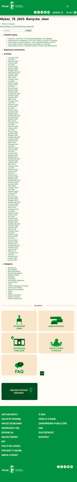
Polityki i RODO (11, 445)
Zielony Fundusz (14, 297)
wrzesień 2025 (13, 74)
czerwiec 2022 (13, 144)
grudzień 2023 (13, 112)
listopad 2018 (13, 222)
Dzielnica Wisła (13, 275)
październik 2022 (14, 137)
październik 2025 (14, 72)
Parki (10, 284)
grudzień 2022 (13, 133)
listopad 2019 (13, 200)
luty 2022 (11, 151)
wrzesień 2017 (13, 247)
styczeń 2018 (12, 240)
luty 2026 (11, 65)
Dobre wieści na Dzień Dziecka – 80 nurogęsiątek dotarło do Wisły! (32, 42)
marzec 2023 (12, 128)
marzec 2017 (12, 258)
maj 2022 (11, 146)
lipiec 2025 (12, 77)
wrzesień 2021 (13, 161)
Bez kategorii (12, 270)
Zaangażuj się (10, 427)
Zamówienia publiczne (52, 423)
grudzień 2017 (13, 242)
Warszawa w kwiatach (16, 289)
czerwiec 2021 (13, 166)
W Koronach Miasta (15, 288)
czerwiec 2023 (13, 123)
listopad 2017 (13, 244)
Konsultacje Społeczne (16, 280)
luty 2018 (11, 238)
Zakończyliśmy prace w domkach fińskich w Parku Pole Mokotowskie (32, 46)
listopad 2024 (13, 92)
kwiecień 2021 (13, 170)
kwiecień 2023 (13, 126)
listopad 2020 (13, 179)
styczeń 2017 (12, 260)
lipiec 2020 (12, 186)
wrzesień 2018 (13, 226)
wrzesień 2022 (13, 139)
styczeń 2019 (12, 218)
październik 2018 (14, 224)
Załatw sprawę (11, 418)
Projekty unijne (12, 450)
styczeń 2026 (12, 67)
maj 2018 (11, 233)
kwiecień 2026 (13, 61)
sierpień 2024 (13, 97)
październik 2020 (14, 180)
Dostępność (46, 432)
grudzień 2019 (13, 198)
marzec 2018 (12, 236)
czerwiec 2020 (13, 188)
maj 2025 (11, 81)
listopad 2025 (13, 70)
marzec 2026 (12, 63)
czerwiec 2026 (13, 58)
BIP (3, 441)
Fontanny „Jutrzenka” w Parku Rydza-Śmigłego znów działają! (30, 38)
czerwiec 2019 (13, 209)
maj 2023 (11, 124)
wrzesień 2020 (13, 182)
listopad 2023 (13, 114)
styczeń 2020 (12, 197)
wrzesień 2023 (13, 117)
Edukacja (11, 277)
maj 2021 (11, 168)
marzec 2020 (12, 193)
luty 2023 (11, 130)
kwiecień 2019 (13, 213)
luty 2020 (11, 195)
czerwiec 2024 (13, 101)
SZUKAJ (57, 12)
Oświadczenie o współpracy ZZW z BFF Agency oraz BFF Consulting (32, 40)
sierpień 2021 (13, 162)
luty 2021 (11, 173)
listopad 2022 (13, 135)
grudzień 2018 (13, 220)
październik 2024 (14, 94)
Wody (10, 291)
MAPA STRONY (10, 455)
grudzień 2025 (13, 68)
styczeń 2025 (12, 88)
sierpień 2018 (13, 227)
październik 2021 (14, 159)
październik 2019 (14, 202)
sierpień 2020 (13, 184)
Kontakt (43, 436)
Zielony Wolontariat (15, 298)
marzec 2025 (12, 85)
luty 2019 (11, 217)
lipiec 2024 (12, 99)
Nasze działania (12, 423)
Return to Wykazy (7, 24)
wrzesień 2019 (13, 204)
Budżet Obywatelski (15, 273)
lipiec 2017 (12, 251)
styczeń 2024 (12, 110)
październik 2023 (14, 115)
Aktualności (12, 268)
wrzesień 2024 (13, 95)
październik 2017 (14, 245)
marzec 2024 (12, 106)
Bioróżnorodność (14, 271)
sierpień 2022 (13, 141)
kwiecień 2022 (13, 148)
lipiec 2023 (12, 121)
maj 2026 (11, 59)
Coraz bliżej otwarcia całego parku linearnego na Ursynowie (29, 44)
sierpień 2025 (13, 76)
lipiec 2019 (12, 207)
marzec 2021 (12, 171)
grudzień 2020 (13, 177)
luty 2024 (11, 108)
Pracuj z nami (47, 418)
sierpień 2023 (13, 119)
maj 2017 (11, 254)
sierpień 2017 (13, 249)
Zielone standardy (14, 295)
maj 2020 (11, 189)
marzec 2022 (12, 150)
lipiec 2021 (12, 164)
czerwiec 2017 (13, 253)
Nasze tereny (12, 282)
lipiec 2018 (12, 229)
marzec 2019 (12, 215)
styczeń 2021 (12, 175)
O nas (42, 414)
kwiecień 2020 (13, 191)
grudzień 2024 (13, 90)
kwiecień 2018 (13, 235)
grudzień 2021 (13, 155)
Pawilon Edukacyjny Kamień (18, 286)
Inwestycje (12, 279)
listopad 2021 (13, 157)
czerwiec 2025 (13, 79)
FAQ (40, 427)
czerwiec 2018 (13, 231)
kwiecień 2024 (13, 104)
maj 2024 (11, 103)
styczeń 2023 (12, 132)
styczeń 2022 (12, 153)
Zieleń (10, 293)
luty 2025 (11, 86)
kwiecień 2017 (13, 256)
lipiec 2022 (12, 142)
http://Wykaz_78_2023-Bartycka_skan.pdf (17, 26)
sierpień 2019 (13, 206)
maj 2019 (11, 211)
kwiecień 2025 (13, 83)
